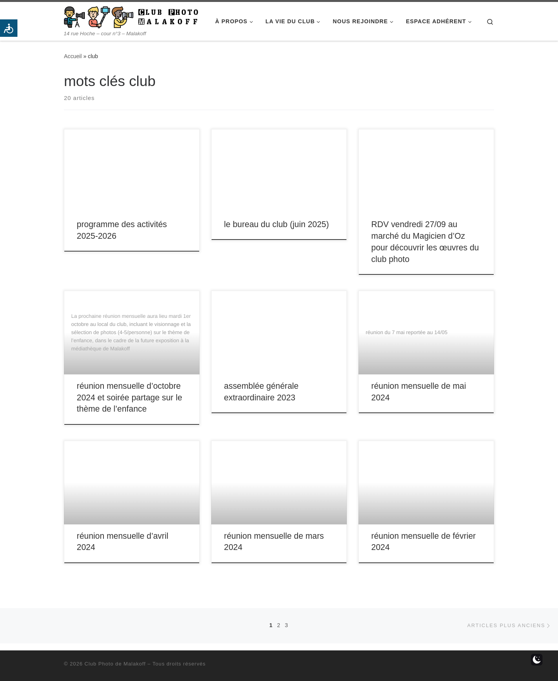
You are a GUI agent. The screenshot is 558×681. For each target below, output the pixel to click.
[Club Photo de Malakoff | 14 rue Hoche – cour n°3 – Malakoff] (131, 16)
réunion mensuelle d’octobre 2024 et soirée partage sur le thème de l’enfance (129, 397)
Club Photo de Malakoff (115, 664)
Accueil (73, 56)
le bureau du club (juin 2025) (276, 224)
